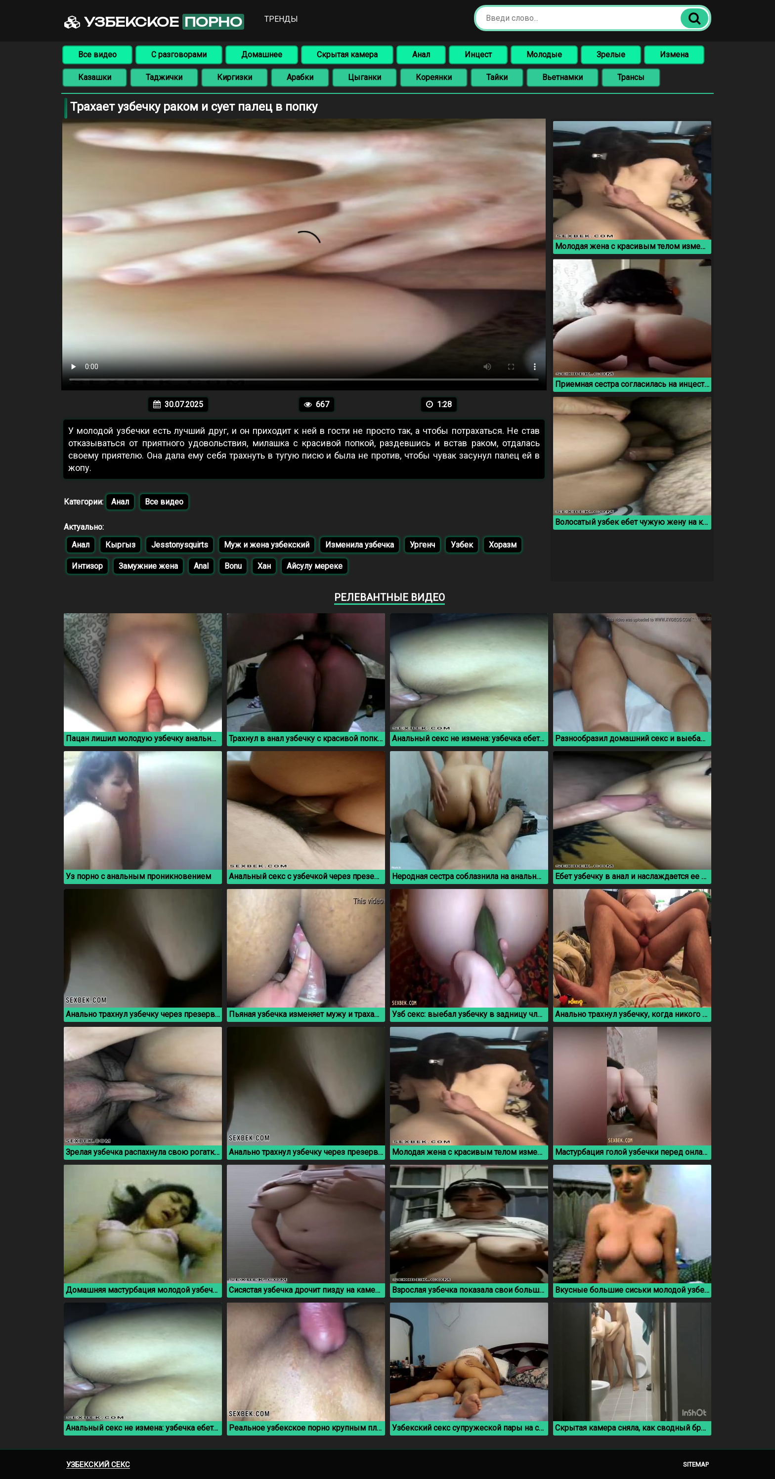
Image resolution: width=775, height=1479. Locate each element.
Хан (264, 566)
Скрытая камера (347, 54)
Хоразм (503, 544)
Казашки (94, 77)
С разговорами (179, 54)
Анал (421, 54)
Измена (674, 54)
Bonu (233, 566)
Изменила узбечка (359, 544)
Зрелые (611, 54)
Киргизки (234, 77)
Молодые (544, 54)
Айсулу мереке (315, 566)
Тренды (281, 19)
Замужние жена (148, 566)
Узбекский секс (98, 1464)
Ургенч (422, 544)
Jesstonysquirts (179, 544)
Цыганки (364, 77)
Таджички (164, 77)
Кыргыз (120, 544)
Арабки (300, 77)
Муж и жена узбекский (266, 544)
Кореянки (434, 77)
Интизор (87, 566)
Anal (201, 566)
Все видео (97, 54)
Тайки (497, 77)
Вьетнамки (562, 77)
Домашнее (261, 54)
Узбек (462, 544)
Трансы (631, 77)
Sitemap (696, 1464)
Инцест (478, 54)
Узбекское (154, 22)
